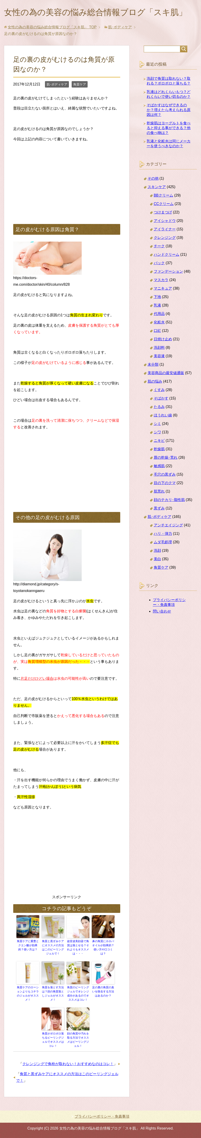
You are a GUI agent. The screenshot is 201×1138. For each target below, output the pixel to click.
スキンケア (157, 187)
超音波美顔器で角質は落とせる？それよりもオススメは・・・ (78, 947)
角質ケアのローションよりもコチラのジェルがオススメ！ (28, 993)
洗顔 (157, 550)
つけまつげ (163, 212)
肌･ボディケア (57, 84)
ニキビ (159, 440)
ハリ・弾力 (163, 534)
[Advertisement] (66, 178)
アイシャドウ (165, 221)
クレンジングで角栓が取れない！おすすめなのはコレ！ (68, 1064)
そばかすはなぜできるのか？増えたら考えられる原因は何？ (169, 110)
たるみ (159, 407)
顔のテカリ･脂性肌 (169, 500)
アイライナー (165, 229)
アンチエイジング (168, 525)
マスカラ (161, 280)
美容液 (159, 356)
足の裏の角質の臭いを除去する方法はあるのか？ (103, 991)
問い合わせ (162, 611)
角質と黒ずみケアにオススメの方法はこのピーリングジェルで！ (53, 947)
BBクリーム (163, 195)
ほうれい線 (163, 415)
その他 (153, 178)
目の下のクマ (165, 483)
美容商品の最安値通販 (166, 373)
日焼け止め (163, 339)
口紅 (157, 331)
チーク (159, 246)
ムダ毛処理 (163, 542)
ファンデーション (168, 271)
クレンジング (165, 238)
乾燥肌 (159, 449)
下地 (157, 297)
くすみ (159, 390)
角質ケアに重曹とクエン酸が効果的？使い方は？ (28, 945)
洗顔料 (159, 347)
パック (159, 263)
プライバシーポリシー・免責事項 (102, 1116)
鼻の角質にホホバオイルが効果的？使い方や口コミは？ (103, 947)
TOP (52, 27)
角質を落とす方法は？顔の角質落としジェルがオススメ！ (53, 993)
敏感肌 (159, 466)
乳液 (157, 305)
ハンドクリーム (166, 254)
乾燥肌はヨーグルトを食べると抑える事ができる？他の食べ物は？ (169, 128)
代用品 (159, 314)
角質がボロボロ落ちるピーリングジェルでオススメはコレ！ (53, 1039)
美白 (157, 559)
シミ (157, 424)
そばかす (161, 398)
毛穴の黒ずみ (165, 474)
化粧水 (159, 322)
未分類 (153, 364)
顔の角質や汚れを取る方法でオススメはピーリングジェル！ (78, 1039)
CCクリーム (164, 204)
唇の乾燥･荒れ (166, 457)
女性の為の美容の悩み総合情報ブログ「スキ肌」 (95, 12)
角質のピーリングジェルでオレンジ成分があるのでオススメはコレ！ (78, 993)
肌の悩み (155, 381)
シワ (157, 432)
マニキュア (163, 288)
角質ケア (79, 84)
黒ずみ (159, 508)
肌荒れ (159, 491)
